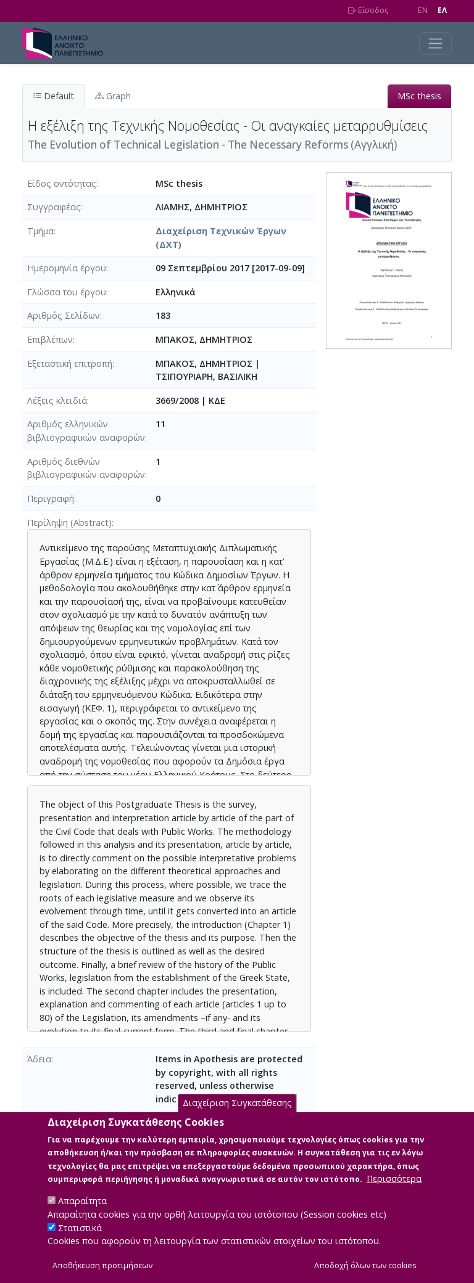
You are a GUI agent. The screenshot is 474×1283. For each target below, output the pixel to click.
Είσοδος (368, 10)
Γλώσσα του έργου (66, 292)
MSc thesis (419, 96)
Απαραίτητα (82, 1216)
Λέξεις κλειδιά (57, 400)
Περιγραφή (50, 498)
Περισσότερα (394, 1194)
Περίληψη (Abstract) (69, 522)
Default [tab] (53, 96)
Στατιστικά (80, 1242)
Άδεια (39, 1059)
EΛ (442, 10)
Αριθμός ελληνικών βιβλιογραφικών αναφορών (86, 430)
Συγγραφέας (54, 207)
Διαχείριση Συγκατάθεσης (237, 1118)
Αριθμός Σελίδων (63, 315)
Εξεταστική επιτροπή (69, 363)
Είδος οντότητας (61, 183)
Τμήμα (40, 231)
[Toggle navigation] (435, 43)
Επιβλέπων (50, 339)
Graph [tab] (113, 96)
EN (423, 10)
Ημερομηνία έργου (66, 268)
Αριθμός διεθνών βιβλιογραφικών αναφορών (86, 468)
